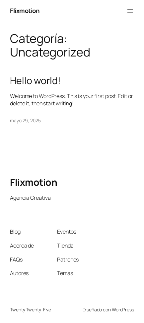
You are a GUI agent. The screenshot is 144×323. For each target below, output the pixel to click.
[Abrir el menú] (130, 11)
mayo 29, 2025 (25, 120)
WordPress (123, 309)
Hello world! (35, 80)
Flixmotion (24, 10)
